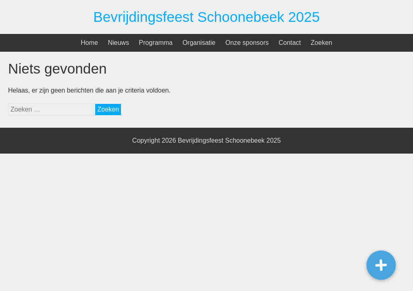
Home (89, 42)
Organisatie (198, 42)
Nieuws (118, 42)
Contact (290, 42)
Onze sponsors (247, 42)
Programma (156, 42)
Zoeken (321, 42)
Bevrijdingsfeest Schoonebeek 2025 (206, 17)
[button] (381, 265)
